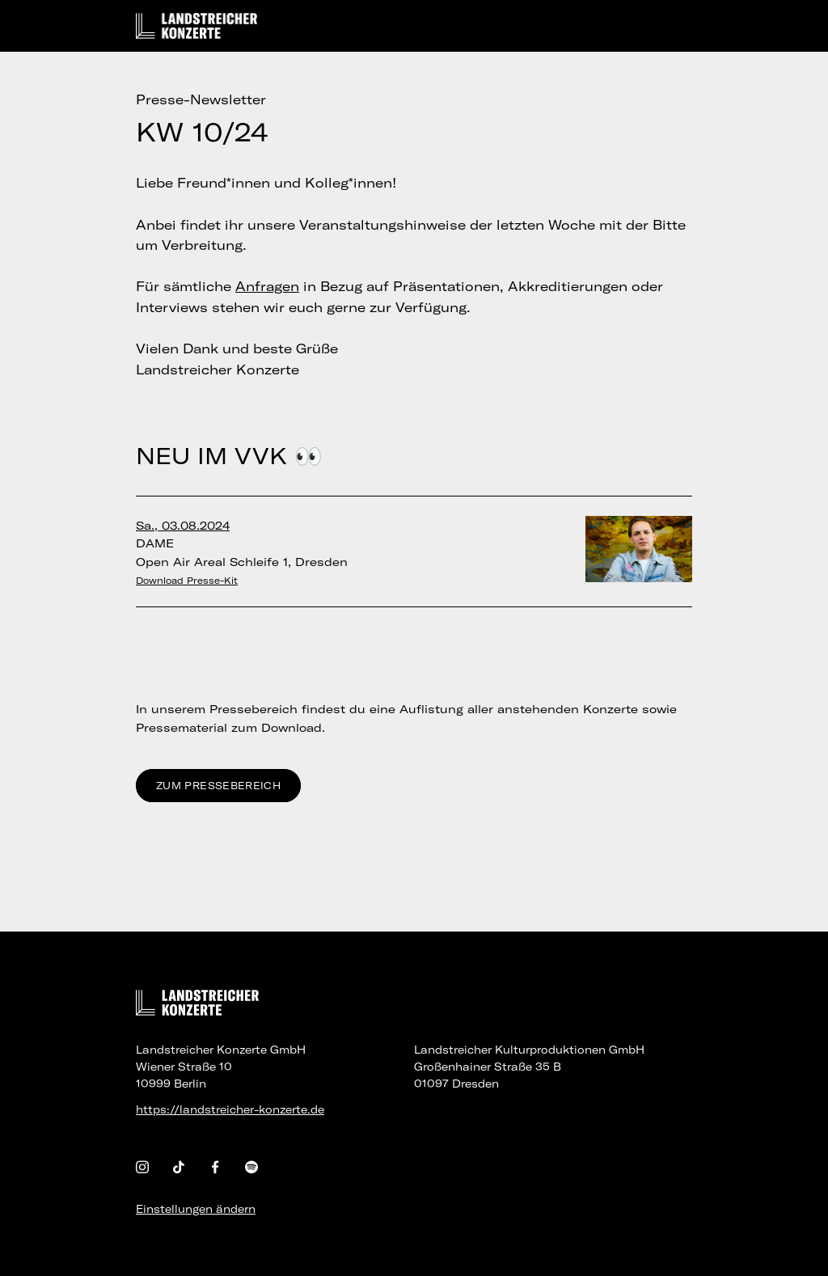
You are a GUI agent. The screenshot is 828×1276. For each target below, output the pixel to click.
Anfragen (267, 286)
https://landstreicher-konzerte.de (230, 1109)
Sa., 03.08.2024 (183, 525)
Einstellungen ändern (196, 1208)
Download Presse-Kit (187, 580)
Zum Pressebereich (218, 786)
